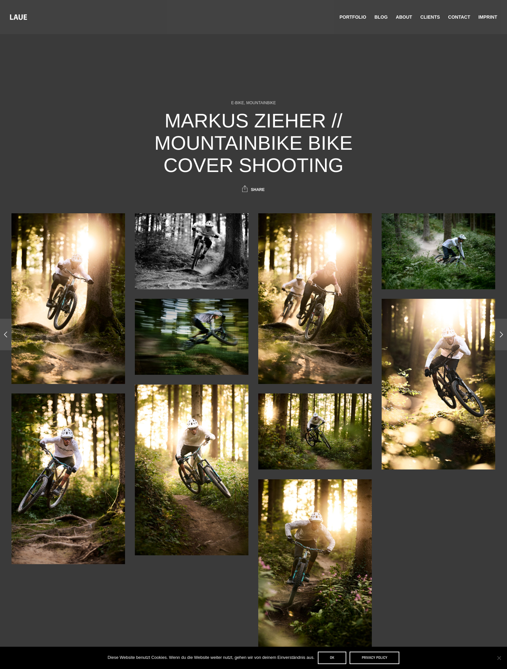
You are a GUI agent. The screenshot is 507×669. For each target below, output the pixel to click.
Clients (430, 17)
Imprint (487, 17)
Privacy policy (374, 657)
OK (332, 657)
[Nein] (499, 658)
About (404, 17)
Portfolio (352, 17)
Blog (381, 17)
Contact (459, 17)
